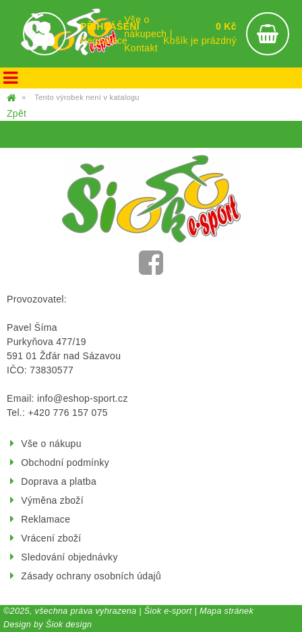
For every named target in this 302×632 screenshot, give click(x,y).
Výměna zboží (52, 500)
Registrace (103, 40)
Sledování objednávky (69, 557)
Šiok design (69, 624)
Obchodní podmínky (65, 462)
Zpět (16, 113)
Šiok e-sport (168, 611)
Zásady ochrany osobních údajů (91, 576)
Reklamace (45, 519)
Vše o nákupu (51, 443)
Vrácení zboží (51, 538)
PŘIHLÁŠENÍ (110, 26)
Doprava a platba (58, 481)
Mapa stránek (226, 611)
